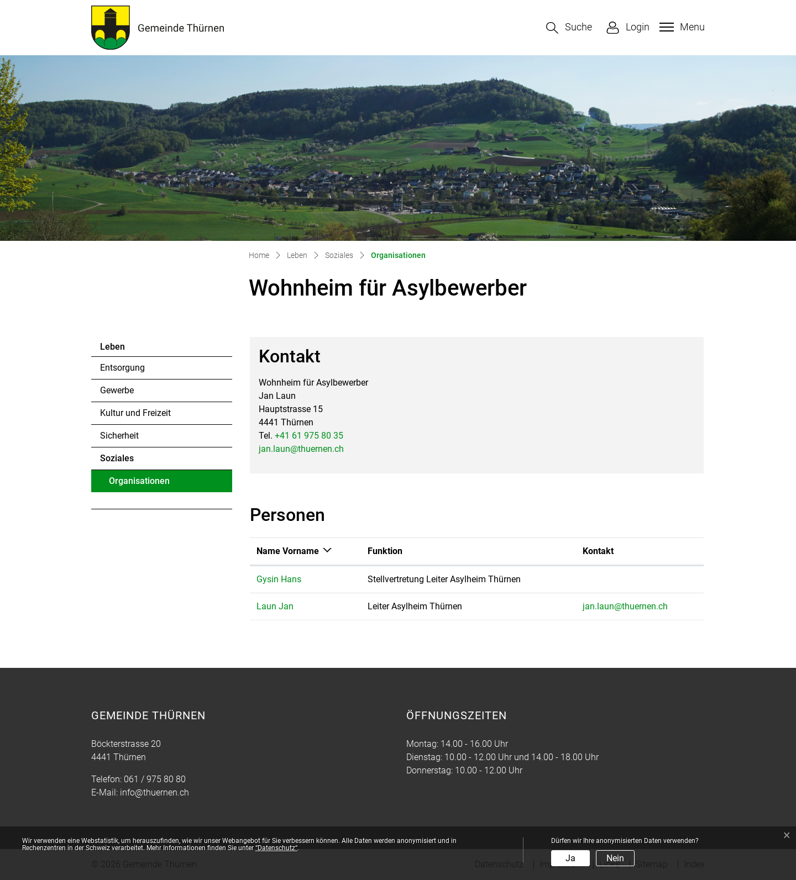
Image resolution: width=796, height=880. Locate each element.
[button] (569, 28)
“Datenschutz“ (276, 848)
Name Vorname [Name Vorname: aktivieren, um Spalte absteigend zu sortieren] (287, 551)
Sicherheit (119, 435)
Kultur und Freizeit (135, 413)
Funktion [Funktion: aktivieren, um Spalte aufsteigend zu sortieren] (385, 551)
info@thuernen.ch (154, 792)
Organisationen (139, 484)
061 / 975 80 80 (155, 779)
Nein (615, 858)
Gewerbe (117, 390)
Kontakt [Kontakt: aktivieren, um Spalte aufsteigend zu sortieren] (598, 551)
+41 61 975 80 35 (309, 435)
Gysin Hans (278, 579)
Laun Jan (275, 606)
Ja (570, 858)
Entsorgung (122, 367)
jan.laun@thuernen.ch (301, 449)
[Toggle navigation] (681, 27)
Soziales (117, 458)
